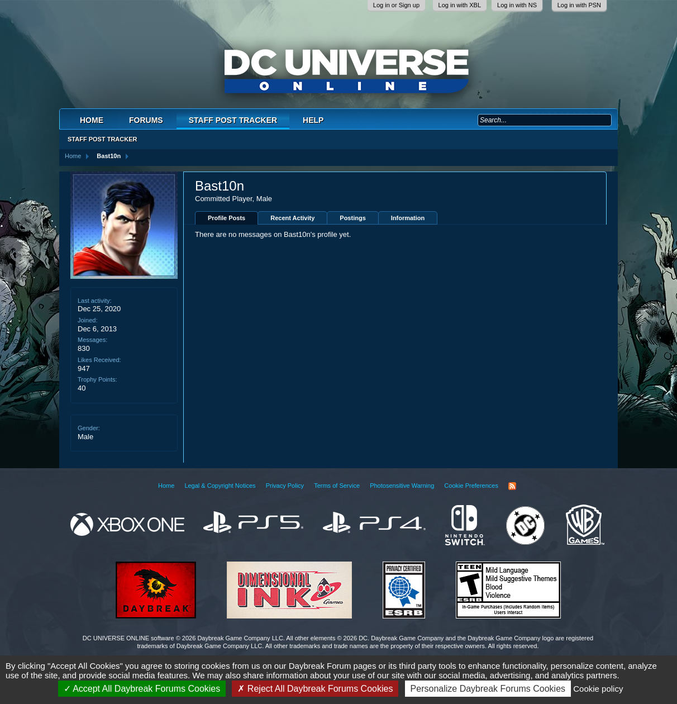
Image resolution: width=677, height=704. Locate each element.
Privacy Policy (285, 485)
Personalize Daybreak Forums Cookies (488, 688)
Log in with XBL (459, 5)
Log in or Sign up (396, 5)
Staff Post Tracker (233, 120)
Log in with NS (517, 5)
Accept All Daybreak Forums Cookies (142, 688)
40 (81, 388)
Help (313, 120)
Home (91, 120)
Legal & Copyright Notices (219, 485)
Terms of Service (337, 485)
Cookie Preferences (471, 485)
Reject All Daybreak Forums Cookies (315, 688)
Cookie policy (598, 688)
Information (408, 218)
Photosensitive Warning (402, 485)
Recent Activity (292, 218)
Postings (352, 218)
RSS (512, 486)
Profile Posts (226, 218)
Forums (146, 120)
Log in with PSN (579, 5)
